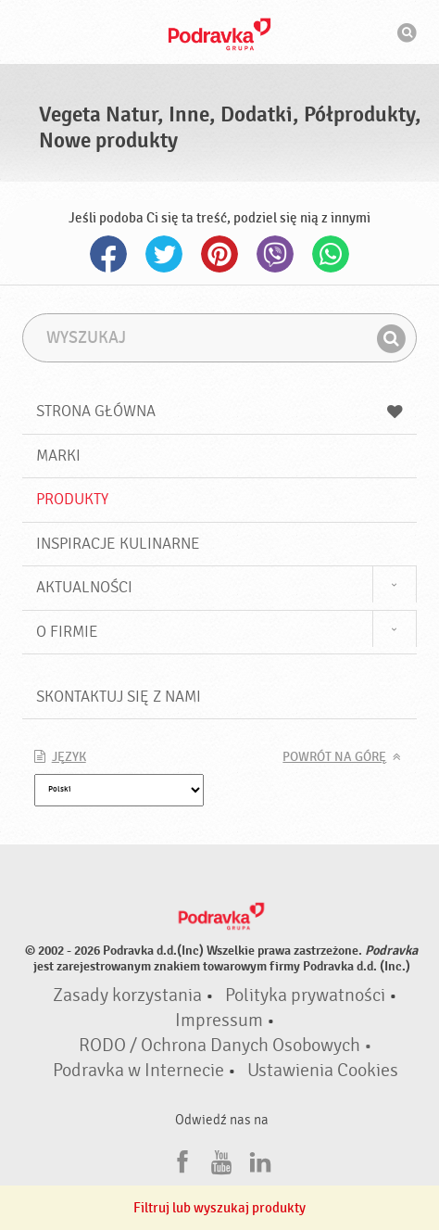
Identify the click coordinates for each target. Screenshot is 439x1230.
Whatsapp (330, 254)
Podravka (219, 34)
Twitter (163, 254)
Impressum (219, 1020)
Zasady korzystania (127, 995)
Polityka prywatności (305, 995)
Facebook (108, 254)
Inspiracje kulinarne (118, 543)
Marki (58, 455)
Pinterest (219, 254)
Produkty (72, 499)
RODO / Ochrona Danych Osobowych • (225, 1045)
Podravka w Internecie (138, 1070)
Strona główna (220, 411)
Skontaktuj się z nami (118, 696)
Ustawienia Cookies (322, 1070)
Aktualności (84, 587)
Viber (275, 254)
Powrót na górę (334, 757)
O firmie (67, 631)
